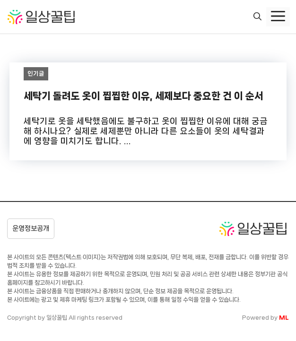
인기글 (36, 73)
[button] (257, 17)
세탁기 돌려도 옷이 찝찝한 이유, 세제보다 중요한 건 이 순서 (143, 96)
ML (284, 318)
